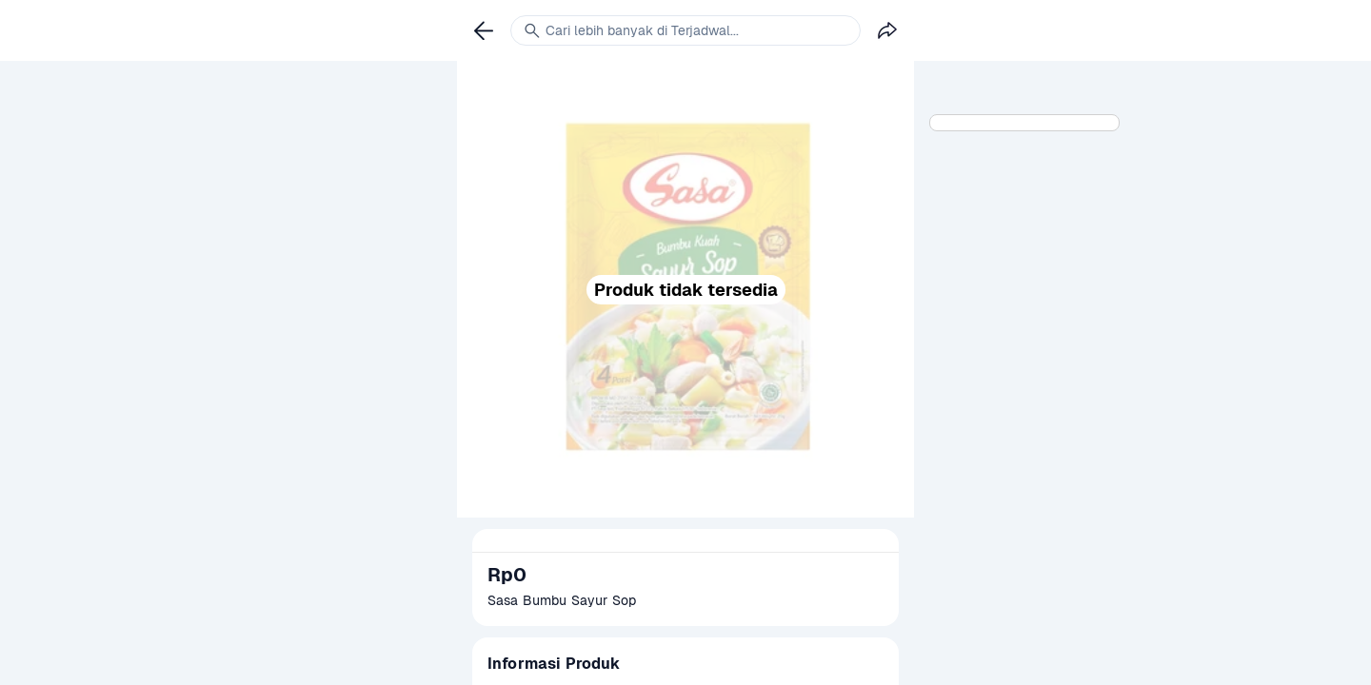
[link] (483, 30)
